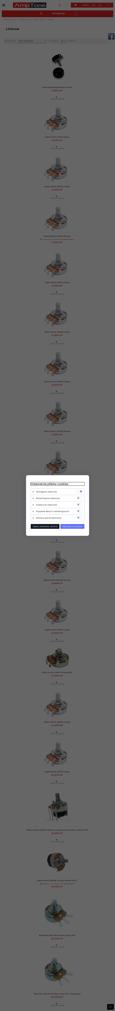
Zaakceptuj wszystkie (72, 526)
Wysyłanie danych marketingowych (52, 511)
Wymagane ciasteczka (46, 492)
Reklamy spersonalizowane (48, 518)
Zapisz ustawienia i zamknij (45, 526)
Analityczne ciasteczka (46, 505)
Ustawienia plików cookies (49, 484)
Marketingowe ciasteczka (48, 498)
